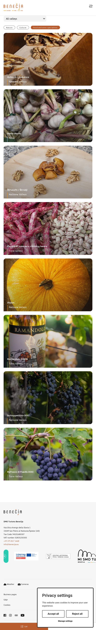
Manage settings (65, 621)
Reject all (77, 613)
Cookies (7, 605)
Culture (23, 27)
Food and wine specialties (45, 27)
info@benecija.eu (11, 544)
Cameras (23, 584)
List (24, 626)
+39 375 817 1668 (11, 541)
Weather (9, 584)
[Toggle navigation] (91, 6)
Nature (9, 27)
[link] (6, 556)
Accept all (53, 613)
